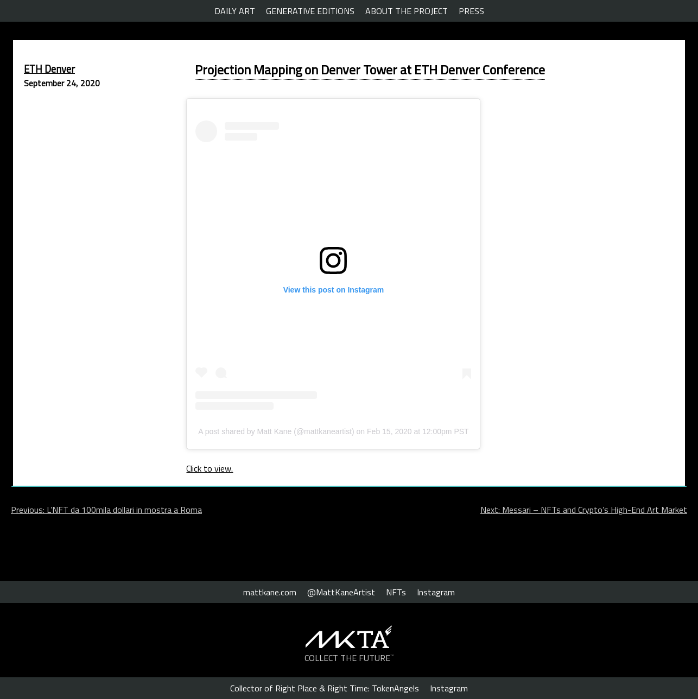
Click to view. (209, 468)
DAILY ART (234, 10)
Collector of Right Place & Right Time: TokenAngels (324, 688)
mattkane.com (269, 592)
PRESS (471, 10)
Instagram (436, 592)
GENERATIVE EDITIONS (310, 10)
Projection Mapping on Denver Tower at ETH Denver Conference (370, 69)
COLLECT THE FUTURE (349, 657)
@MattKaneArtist (341, 592)
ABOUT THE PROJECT (406, 10)
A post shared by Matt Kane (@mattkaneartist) (276, 431)
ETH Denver (49, 69)
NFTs (396, 592)
